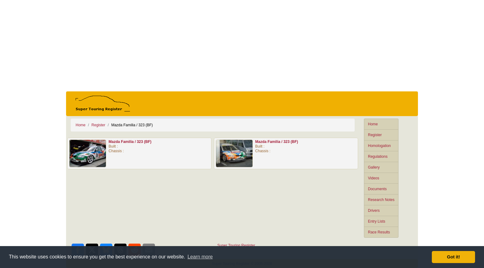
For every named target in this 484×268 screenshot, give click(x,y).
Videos (373, 178)
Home (373, 124)
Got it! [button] (453, 256)
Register (375, 135)
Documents (377, 189)
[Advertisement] (242, 45)
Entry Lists (376, 221)
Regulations (377, 156)
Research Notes (381, 200)
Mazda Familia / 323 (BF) (130, 142)
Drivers (374, 210)
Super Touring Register (236, 245)
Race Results (379, 232)
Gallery (374, 167)
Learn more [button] (200, 256)
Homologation (379, 146)
